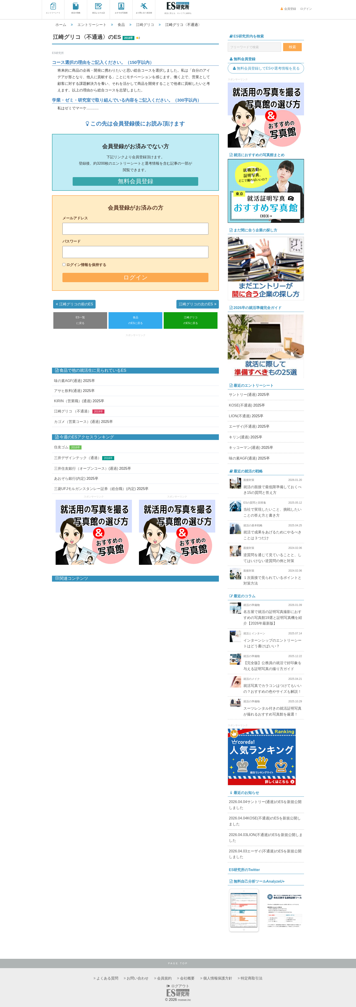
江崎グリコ (145, 25)
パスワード (71, 241)
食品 (121, 25)
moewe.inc (184, 1000)
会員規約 (164, 978)
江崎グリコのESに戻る (190, 320)
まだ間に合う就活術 (144, 8)
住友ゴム (61, 447)
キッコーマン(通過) (244, 448)
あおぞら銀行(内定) (70, 478)
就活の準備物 (251, 605)
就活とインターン (254, 633)
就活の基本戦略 (252, 525)
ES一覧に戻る (80, 320)
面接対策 (248, 480)
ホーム (60, 25)
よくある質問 (107, 978)
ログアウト (178, 986)
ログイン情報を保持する (86, 265)
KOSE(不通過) (240, 405)
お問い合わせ (137, 978)
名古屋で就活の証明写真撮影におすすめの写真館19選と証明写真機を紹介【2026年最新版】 (272, 617)
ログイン (305, 8)
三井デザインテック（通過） (77, 458)
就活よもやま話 (98, 8)
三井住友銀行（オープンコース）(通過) (86, 468)
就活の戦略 (75, 8)
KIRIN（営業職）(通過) (72, 401)
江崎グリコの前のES (73, 304)
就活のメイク (251, 679)
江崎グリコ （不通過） (72, 411)
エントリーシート (53, 8)
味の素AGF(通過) (68, 381)
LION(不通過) (240, 416)
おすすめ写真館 (121, 8)
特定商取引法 (251, 978)
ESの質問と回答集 (254, 502)
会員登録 (288, 8)
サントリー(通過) (243, 395)
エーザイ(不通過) (243, 426)
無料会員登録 (135, 181)
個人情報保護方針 (217, 978)
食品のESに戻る (135, 320)
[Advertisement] (135, 348)
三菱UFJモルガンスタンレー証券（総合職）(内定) (95, 489)
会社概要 (187, 978)
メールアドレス (75, 218)
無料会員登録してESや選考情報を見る (266, 68)
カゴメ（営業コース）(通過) (77, 422)
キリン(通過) (239, 437)
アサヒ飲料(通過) (68, 391)
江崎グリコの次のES (198, 304)
